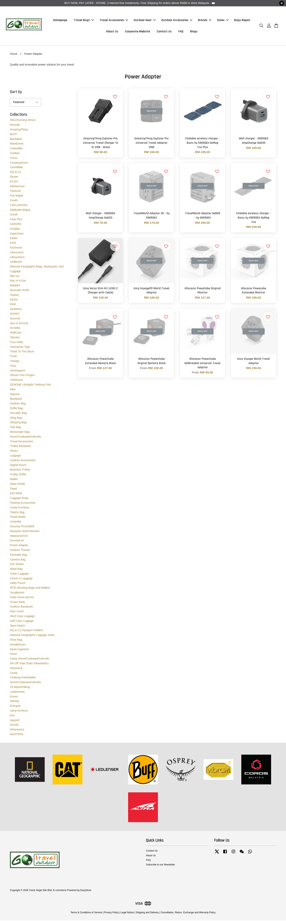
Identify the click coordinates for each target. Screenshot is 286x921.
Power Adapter (19, 545)
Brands (204, 20)
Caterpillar (16, 148)
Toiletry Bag (17, 512)
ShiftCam (15, 333)
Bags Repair (242, 20)
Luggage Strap (19, 498)
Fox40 (14, 201)
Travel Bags (84, 20)
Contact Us (164, 32)
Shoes (14, 451)
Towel (13, 489)
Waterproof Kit (19, 536)
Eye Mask (16, 493)
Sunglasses (17, 593)
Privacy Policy (111, 913)
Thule (13, 356)
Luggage (15, 456)
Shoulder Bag (18, 413)
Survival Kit (17, 541)
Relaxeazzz (17, 730)
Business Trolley (20, 470)
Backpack (16, 399)
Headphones (18, 645)
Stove (13, 654)
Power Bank (17, 602)
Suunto (14, 725)
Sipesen (15, 394)
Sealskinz (16, 309)
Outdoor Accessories (176, 20)
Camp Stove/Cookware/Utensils (29, 659)
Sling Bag (16, 418)
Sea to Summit (19, 323)
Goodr (14, 215)
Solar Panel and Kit (22, 597)
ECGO (14, 182)
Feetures (15, 191)
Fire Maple (16, 196)
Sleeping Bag (18, 422)
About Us (112, 32)
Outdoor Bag (18, 404)
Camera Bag (18, 560)
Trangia (14, 361)
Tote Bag (15, 427)
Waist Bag (16, 569)
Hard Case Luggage (22, 616)
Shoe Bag (16, 640)
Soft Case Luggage (22, 621)
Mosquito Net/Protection (25, 531)
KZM (13, 243)
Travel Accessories (114, 20)
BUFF (13, 134)
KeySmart (16, 248)
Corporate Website (137, 32)
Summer (15, 319)
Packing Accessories (22, 503)
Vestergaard (17, 371)
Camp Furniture (19, 508)
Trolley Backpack (20, 446)
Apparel (14, 720)
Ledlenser (16, 262)
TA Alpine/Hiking (20, 687)
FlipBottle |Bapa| (20, 210)
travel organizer (19, 649)
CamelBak (16, 167)
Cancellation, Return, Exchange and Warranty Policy (188, 913)
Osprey (14, 295)
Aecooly (15, 125)
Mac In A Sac (18, 281)
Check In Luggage (21, 579)
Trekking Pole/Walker (23, 678)
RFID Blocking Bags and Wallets (30, 588)
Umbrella (15, 522)
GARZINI (15, 224)
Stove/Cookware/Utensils (25, 437)
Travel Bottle (17, 517)
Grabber (15, 229)
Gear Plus (16, 219)
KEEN (13, 300)
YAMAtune (16, 380)
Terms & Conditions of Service (86, 913)
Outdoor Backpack (21, 607)
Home (13, 54)
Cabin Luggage (19, 574)
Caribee (15, 153)
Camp (13, 673)
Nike (12, 390)
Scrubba (15, 328)
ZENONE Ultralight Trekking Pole (30, 385)
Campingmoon (19, 163)
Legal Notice (127, 913)
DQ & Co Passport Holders (26, 631)
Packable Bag (18, 555)
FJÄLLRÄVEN (19, 205)
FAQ (180, 32)
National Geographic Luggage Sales (32, 635)
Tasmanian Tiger (20, 347)
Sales (222, 20)
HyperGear (16, 234)
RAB (13, 305)
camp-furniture (19, 711)
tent (12, 716)
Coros (13, 158)
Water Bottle (17, 484)
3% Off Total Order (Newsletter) (29, 663)
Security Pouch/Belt (22, 526)
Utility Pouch (17, 583)
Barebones (16, 144)
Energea (15, 706)
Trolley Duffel (18, 474)
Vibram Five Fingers (22, 375)
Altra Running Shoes (22, 120)
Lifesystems (17, 257)
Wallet (13, 479)
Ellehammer (17, 186)
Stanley (14, 701)
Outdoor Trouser (20, 550)
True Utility (16, 342)
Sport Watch (17, 626)
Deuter (14, 177)
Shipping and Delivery (147, 913)
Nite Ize (14, 276)
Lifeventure (17, 253)
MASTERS (16, 734)
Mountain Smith (19, 290)
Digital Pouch (18, 465)
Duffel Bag (16, 408)
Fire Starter (17, 564)
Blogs (193, 32)
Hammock (16, 668)
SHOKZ (14, 314)
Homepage (60, 20)
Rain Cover (17, 611)
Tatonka (15, 337)
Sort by (16, 92)
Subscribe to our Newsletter (160, 865)
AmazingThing (19, 130)
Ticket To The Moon (22, 352)
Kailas (13, 238)
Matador (15, 285)
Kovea (14, 697)
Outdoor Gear (145, 20)
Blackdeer (16, 139)
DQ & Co (15, 172)
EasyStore (85, 890)
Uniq (13, 366)
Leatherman (17, 692)
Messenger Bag (19, 432)
